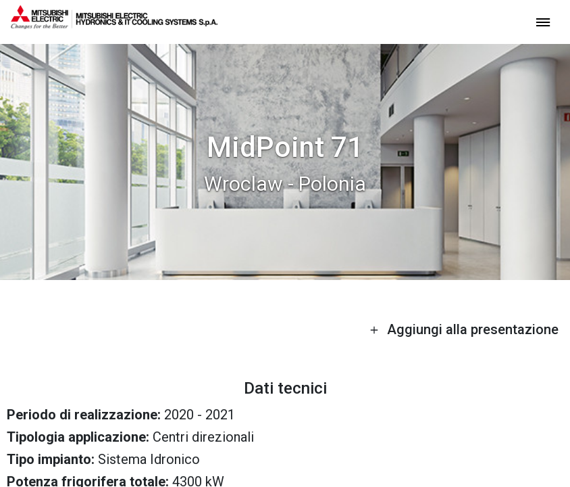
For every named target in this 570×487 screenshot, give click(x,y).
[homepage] (114, 23)
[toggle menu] (542, 21)
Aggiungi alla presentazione (464, 329)
